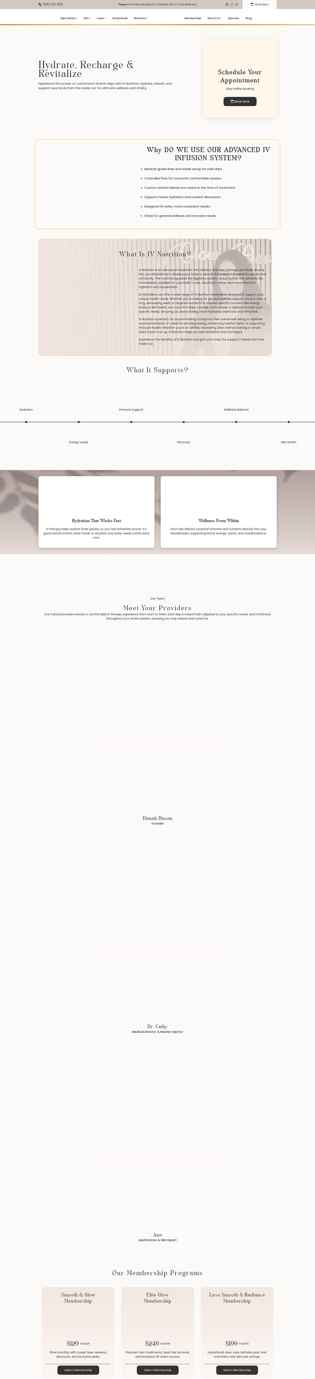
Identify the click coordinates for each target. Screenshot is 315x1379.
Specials (233, 18)
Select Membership (78, 1370)
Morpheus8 (119, 18)
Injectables (67, 18)
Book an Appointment (158, 581)
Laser (100, 18)
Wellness (140, 18)
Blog (249, 18)
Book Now (260, 4)
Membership (192, 18)
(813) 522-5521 (53, 4)
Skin (86, 18)
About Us (213, 18)
